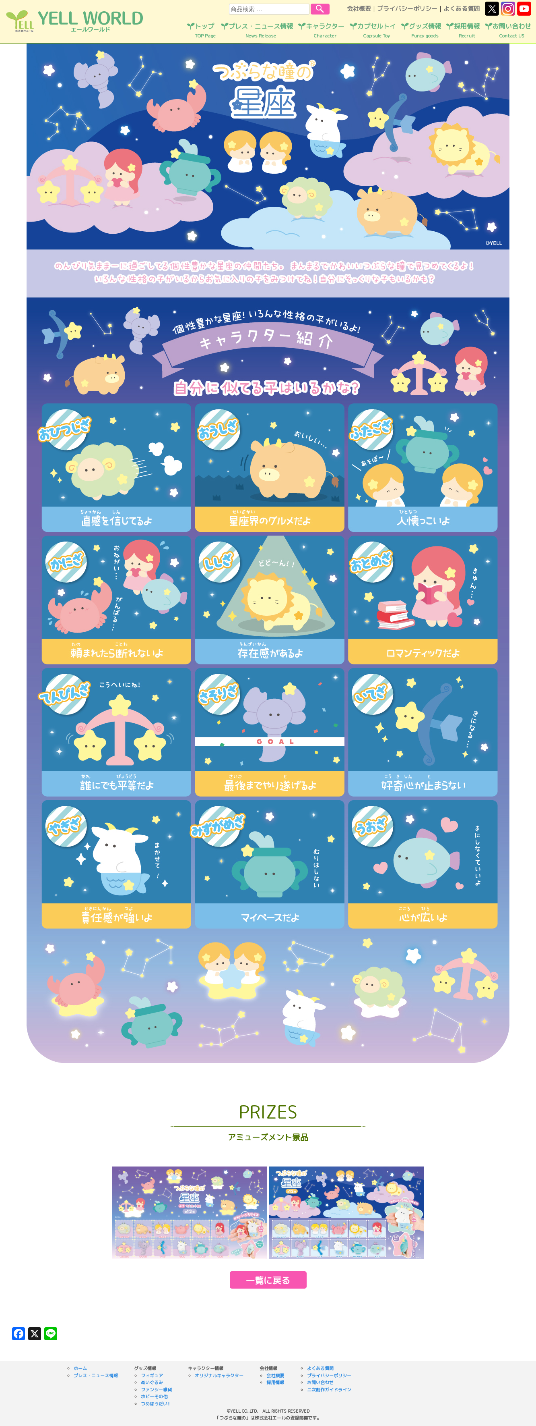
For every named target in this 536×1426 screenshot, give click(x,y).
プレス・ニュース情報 (261, 30)
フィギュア (152, 1375)
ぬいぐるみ (152, 1382)
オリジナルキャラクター (219, 1375)
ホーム (80, 1368)
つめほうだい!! (155, 1404)
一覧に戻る (268, 1280)
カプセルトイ (376, 30)
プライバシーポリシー (407, 8)
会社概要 (359, 8)
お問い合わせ (512, 30)
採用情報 (467, 30)
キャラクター (325, 30)
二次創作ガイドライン (329, 1390)
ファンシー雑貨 (156, 1390)
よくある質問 (461, 8)
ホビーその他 (154, 1396)
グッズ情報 (425, 30)
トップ (205, 30)
